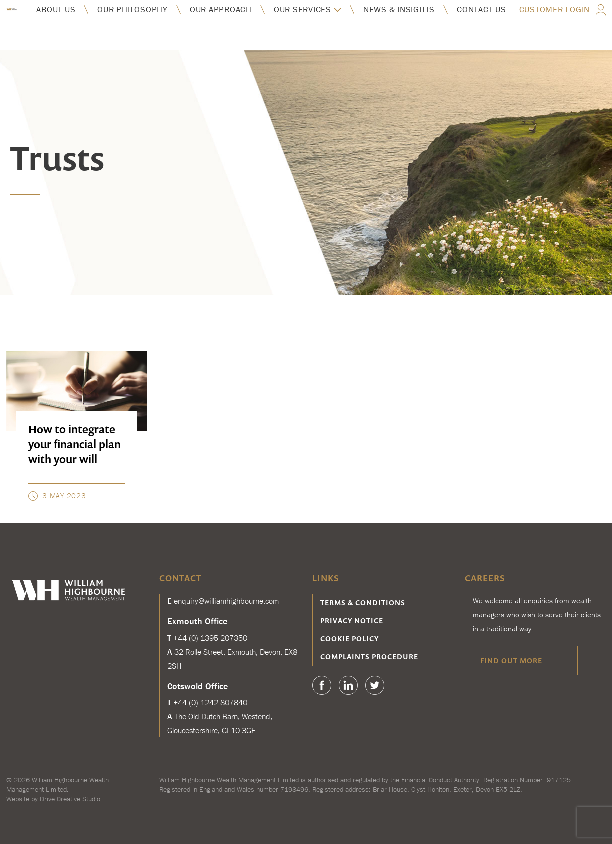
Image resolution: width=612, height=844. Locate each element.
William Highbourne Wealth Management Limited (57, 784)
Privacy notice (351, 620)
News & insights (399, 9)
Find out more (511, 660)
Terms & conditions (362, 602)
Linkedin (348, 685)
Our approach (221, 9)
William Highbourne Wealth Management (11, 9)
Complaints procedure (369, 656)
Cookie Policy (349, 638)
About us (55, 9)
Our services (302, 9)
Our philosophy (132, 9)
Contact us (481, 9)
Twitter (374, 685)
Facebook (321, 685)
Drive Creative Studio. (71, 798)
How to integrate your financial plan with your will (74, 443)
